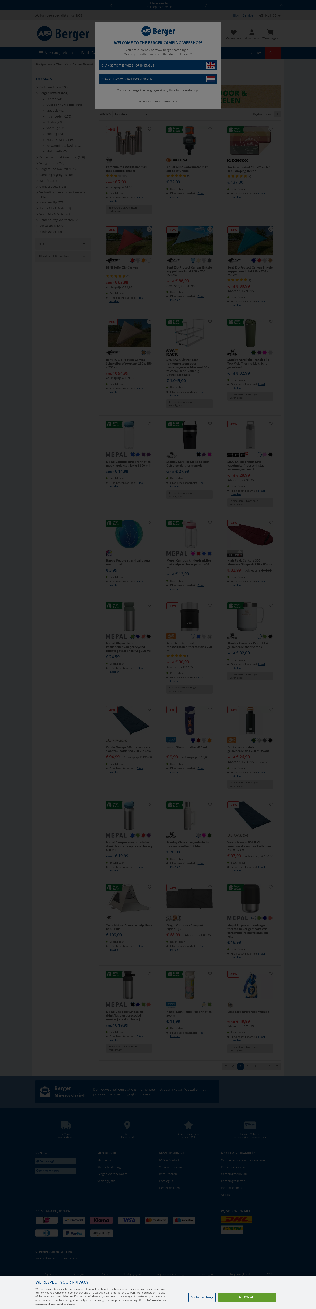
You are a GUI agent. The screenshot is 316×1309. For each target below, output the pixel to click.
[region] (158, 1292)
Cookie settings (202, 1297)
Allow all (247, 1297)
